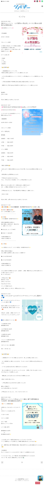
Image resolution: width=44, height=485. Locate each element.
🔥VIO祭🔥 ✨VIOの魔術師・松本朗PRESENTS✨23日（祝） (21, 207)
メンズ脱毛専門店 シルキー (22, 479)
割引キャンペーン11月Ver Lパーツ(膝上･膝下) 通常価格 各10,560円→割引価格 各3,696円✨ (20, 400)
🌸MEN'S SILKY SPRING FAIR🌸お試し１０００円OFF (18, 107)
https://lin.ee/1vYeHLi (6, 283)
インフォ (22, 17)
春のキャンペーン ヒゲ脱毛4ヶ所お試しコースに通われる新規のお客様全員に (21, 24)
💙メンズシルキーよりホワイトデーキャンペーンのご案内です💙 (21, 296)
